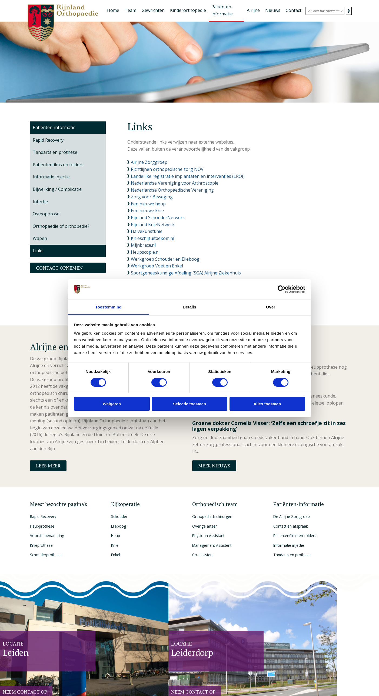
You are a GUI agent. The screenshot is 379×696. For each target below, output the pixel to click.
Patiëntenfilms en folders (294, 535)
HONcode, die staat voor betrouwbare (192, 685)
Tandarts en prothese (292, 554)
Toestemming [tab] (108, 307)
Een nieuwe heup (148, 204)
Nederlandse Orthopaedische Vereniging (172, 190)
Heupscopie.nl (145, 252)
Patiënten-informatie (54, 127)
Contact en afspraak (290, 526)
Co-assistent (203, 554)
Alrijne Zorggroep (149, 162)
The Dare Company (314, 685)
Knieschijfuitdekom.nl (153, 238)
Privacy (94, 685)
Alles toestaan (267, 404)
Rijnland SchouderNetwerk (158, 217)
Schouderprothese (46, 554)
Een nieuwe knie (147, 210)
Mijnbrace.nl (143, 245)
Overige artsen (205, 526)
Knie (114, 545)
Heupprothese (42, 526)
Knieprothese (41, 545)
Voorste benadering (47, 535)
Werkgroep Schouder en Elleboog (165, 259)
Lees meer (48, 466)
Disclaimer (108, 685)
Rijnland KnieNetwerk (153, 225)
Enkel (115, 554)
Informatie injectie (288, 545)
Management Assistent (211, 545)
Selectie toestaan (189, 404)
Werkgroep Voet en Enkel (157, 266)
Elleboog (118, 526)
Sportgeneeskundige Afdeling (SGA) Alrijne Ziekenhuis (186, 273)
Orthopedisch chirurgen (212, 516)
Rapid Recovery (43, 516)
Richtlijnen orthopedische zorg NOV (167, 169)
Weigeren (112, 404)
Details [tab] (189, 307)
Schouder (119, 516)
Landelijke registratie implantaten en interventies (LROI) (188, 176)
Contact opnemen (59, 268)
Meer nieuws (214, 466)
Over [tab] (270, 307)
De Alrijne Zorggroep (291, 516)
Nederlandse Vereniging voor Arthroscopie (174, 183)
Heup (115, 535)
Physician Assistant (208, 535)
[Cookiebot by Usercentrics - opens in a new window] (281, 289)
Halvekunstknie (146, 231)
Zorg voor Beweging (152, 197)
